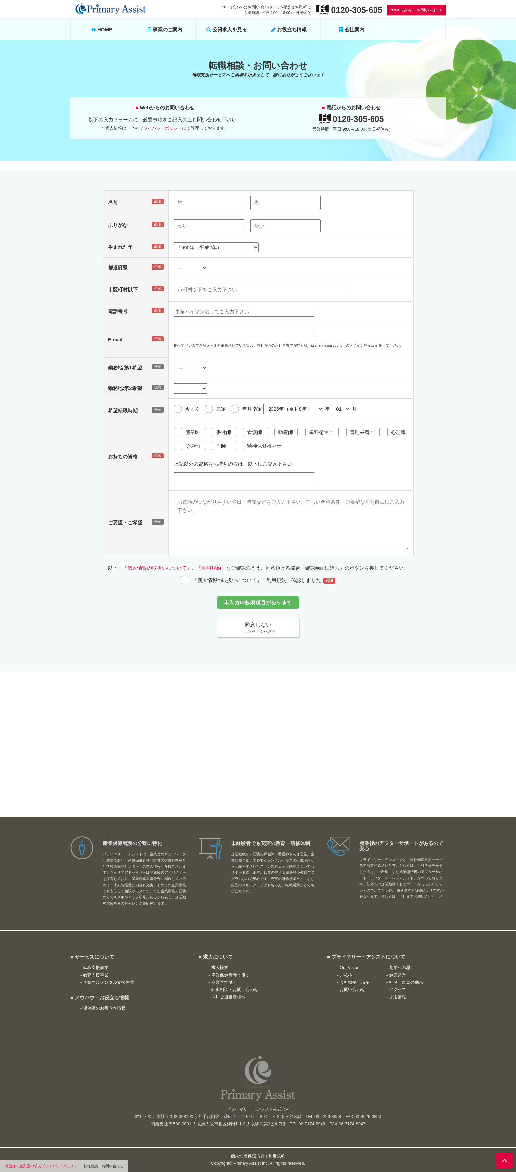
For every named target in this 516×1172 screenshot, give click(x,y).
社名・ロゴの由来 (406, 982)
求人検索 (219, 967)
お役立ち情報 (289, 29)
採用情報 (397, 996)
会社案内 (351, 29)
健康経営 (397, 975)
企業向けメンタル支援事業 (108, 982)
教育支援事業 (96, 975)
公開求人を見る (226, 29)
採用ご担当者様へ (228, 996)
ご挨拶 (346, 975)
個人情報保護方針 (248, 1156)
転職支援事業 (96, 967)
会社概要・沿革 (355, 982)
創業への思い (402, 967)
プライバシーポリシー (160, 128)
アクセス (397, 989)
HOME (101, 29)
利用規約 (276, 1156)
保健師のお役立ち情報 (104, 1008)
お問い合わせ (352, 989)
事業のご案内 (164, 29)
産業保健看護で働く (230, 975)
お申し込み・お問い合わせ (416, 10)
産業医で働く (224, 982)
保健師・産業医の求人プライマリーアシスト (41, 1166)
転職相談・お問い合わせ (234, 989)
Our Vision (349, 967)
